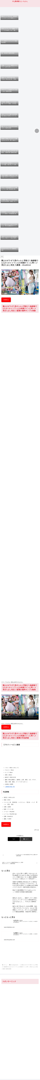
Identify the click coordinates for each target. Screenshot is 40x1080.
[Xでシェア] (14, 839)
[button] (26, 839)
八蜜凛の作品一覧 (10, 786)
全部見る (6, 300)
